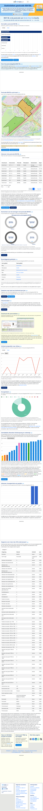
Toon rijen (5, 187)
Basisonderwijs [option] (10, 438)
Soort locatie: (4, 438)
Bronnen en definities (34, 787)
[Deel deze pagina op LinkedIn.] (36, 739)
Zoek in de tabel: (32, 158)
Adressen (18, 786)
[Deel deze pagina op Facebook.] (33, 739)
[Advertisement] (21, 82)
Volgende (39, 189)
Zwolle (17, 267)
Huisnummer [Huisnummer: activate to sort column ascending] (12, 162)
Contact (32, 806)
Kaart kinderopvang (34, 798)
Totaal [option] (6, 353)
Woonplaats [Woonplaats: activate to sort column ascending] (26, 162)
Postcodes (18, 790)
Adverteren (32, 804)
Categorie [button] (4, 549)
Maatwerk (32, 807)
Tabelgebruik (13, 207)
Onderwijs (4, 479)
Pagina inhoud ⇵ (18, 14)
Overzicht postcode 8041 (7, 60)
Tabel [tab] (8, 27)
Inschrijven (18, 745)
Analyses (32, 786)
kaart (14, 54)
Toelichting (4, 255)
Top (31, 752)
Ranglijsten (32, 793)
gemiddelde (5, 302)
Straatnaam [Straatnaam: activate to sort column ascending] (4, 162)
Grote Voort (28, 18)
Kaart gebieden (33, 797)
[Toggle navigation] (27, 2)
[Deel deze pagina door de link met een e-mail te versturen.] (31, 739)
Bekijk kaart (39, 9)
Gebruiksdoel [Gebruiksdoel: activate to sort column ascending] (34, 162)
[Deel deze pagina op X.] (41, 739)
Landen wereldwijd (20, 793)
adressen (34, 56)
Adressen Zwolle (5, 207)
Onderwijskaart (33, 799)
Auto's (17, 798)
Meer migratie (11, 296)
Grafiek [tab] (3, 27)
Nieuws (31, 791)
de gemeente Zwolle (32, 146)
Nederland (3, 147)
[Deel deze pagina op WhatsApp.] (38, 739)
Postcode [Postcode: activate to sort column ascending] (19, 162)
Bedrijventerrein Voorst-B (21, 270)
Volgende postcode (14, 150)
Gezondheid (18, 799)
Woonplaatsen (24, 790)
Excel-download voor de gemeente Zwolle (26, 200)
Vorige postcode (5, 150)
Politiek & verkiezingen (21, 807)
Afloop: (2, 353)
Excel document (34, 335)
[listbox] (6, 353)
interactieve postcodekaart (29, 140)
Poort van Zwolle (19, 272)
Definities (16, 60)
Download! (4, 342)
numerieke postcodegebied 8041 (22, 66)
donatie (8, 743)
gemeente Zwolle (35, 66)
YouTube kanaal (33, 809)
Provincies (18, 791)
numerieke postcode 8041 (8, 140)
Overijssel (18, 277)
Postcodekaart (33, 801)
